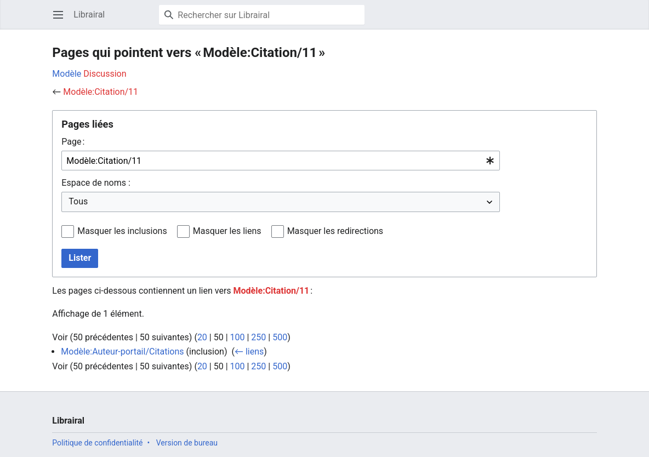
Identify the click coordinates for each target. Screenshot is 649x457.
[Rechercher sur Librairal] (262, 15)
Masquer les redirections (335, 231)
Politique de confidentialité (97, 442)
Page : (72, 141)
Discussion (104, 73)
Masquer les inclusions (122, 231)
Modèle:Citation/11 (100, 92)
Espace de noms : (95, 183)
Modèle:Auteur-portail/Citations (122, 351)
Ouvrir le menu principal (62, 20)
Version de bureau (187, 442)
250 (258, 337)
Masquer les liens (227, 231)
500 (279, 337)
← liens (249, 351)
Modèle (66, 73)
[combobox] (280, 161)
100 (237, 337)
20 (202, 337)
